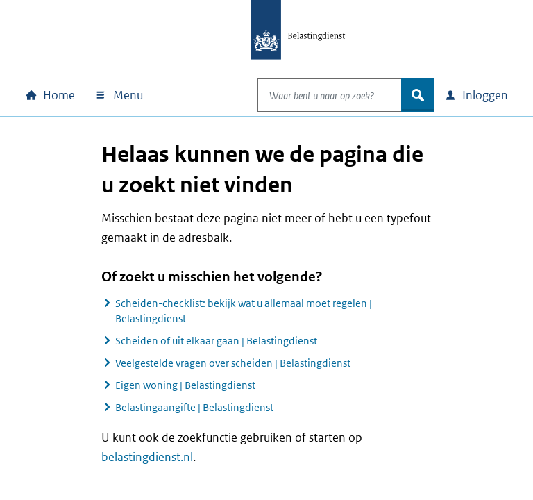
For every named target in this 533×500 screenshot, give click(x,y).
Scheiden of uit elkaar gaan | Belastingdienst (216, 340)
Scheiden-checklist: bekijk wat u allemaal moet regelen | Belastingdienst (243, 311)
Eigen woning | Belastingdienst (185, 385)
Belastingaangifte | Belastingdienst (194, 407)
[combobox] (315, 95)
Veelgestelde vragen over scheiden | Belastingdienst (232, 362)
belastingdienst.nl (147, 457)
